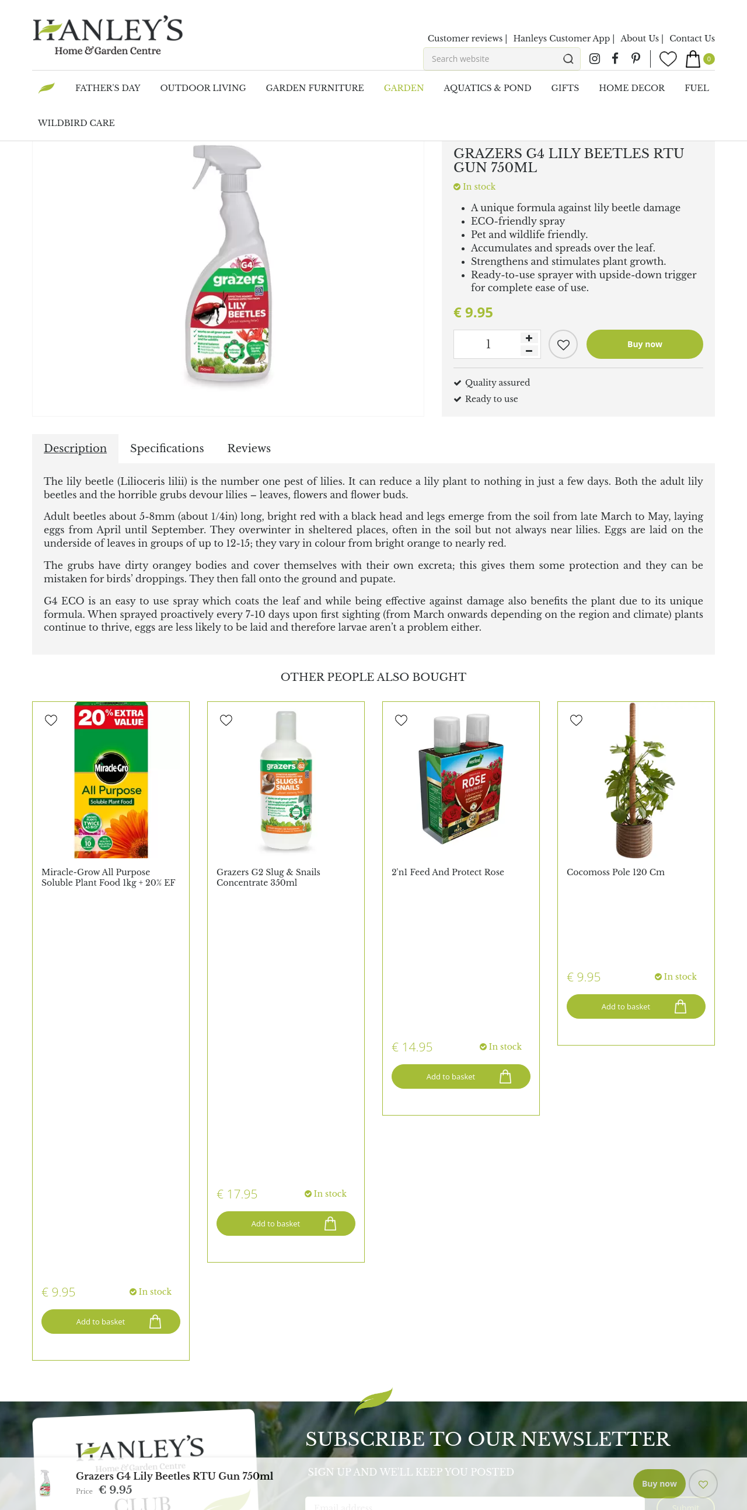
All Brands (54, 1402)
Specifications (167, 448)
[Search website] (502, 59)
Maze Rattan (58, 1414)
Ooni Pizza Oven (67, 1426)
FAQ (216, 1236)
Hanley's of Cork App (251, 1259)
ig (594, 59)
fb (615, 59)
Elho (42, 1437)
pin (635, 59)
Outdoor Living (590, 1349)
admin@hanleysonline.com (473, 1259)
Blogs (218, 1247)
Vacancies (52, 1282)
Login (219, 1212)
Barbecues (579, 1314)
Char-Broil (54, 1461)
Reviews (249, 448)
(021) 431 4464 (460, 1241)
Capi (41, 1449)
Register (224, 1224)
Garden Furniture (594, 1297)
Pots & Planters (588, 1332)
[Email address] (475, 1122)
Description (75, 448)
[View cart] (700, 59)
